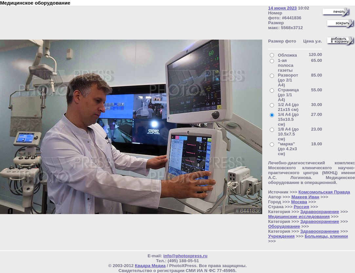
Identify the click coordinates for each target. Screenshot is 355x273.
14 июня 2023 (282, 8)
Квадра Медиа (150, 265)
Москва (299, 201)
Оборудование (284, 226)
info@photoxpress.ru (185, 255)
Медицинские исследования (299, 216)
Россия (301, 206)
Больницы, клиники (326, 236)
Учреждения (281, 236)
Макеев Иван (305, 196)
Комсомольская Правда (324, 192)
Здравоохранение (319, 211)
